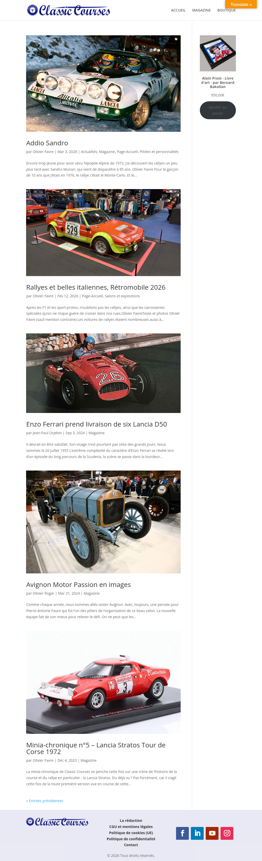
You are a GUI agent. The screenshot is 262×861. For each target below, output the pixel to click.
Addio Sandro (47, 142)
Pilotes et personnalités (159, 151)
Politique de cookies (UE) (131, 832)
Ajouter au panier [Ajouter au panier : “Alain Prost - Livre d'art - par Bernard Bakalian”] (217, 110)
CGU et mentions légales (131, 826)
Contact (131, 844)
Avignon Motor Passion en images (78, 584)
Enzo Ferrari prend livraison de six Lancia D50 (96, 424)
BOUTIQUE (226, 10)
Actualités (89, 151)
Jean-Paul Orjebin (47, 432)
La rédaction (131, 820)
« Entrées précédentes (44, 800)
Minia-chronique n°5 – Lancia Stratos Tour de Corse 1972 (96, 748)
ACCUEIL (178, 10)
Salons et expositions (122, 295)
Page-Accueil (127, 151)
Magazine (107, 151)
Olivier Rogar (43, 593)
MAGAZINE (201, 10)
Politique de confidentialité (131, 838)
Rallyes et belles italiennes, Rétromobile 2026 (96, 287)
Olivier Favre (43, 151)
